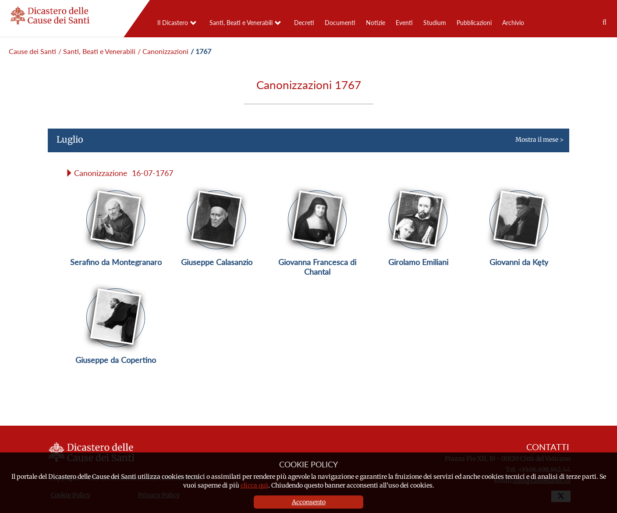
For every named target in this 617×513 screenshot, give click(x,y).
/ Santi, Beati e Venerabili (96, 51)
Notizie (375, 22)
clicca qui (254, 485)
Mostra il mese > (306, 143)
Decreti (304, 22)
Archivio (513, 22)
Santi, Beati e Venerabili (241, 22)
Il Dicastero (172, 22)
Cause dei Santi (32, 51)
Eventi (404, 22)
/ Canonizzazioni (163, 51)
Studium (434, 22)
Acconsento (309, 502)
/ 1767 (201, 51)
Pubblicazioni (474, 22)
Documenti (340, 22)
